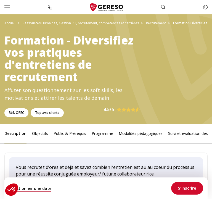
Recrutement (156, 23)
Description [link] (15, 133)
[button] (11, 189)
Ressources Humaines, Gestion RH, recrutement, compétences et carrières (81, 23)
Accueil (9, 23)
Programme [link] (102, 133)
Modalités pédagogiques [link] (141, 133)
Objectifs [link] (40, 133)
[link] (187, 188)
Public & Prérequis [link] (70, 133)
